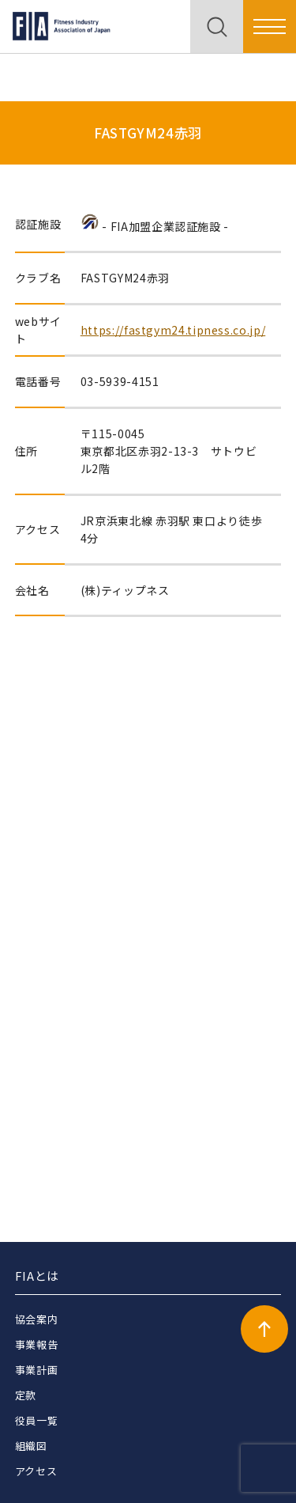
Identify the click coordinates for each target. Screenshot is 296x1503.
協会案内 (36, 1319)
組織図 (31, 1445)
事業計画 (36, 1369)
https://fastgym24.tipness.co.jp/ (173, 330)
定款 (25, 1395)
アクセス (36, 1470)
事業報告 (36, 1344)
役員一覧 (36, 1420)
